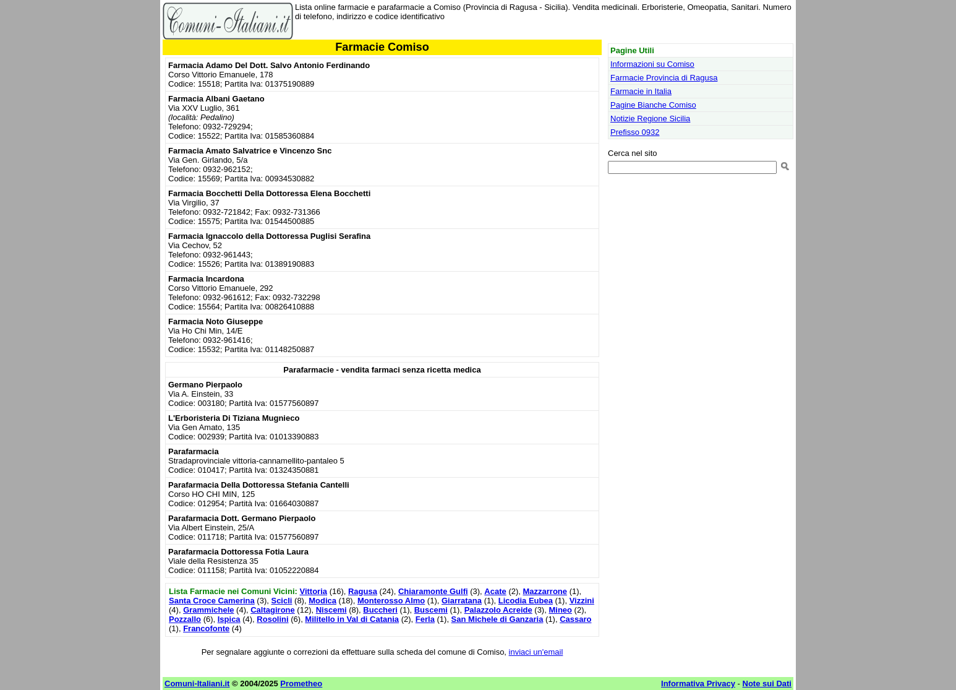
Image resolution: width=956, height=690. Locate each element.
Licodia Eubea (525, 600)
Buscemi (431, 610)
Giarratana (462, 600)
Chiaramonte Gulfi (433, 591)
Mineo (560, 610)
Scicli (281, 600)
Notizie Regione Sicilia (650, 118)
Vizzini (582, 600)
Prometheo (301, 683)
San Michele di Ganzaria (497, 619)
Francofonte (206, 628)
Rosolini (272, 619)
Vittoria (313, 591)
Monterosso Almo (391, 600)
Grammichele (208, 610)
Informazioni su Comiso (652, 64)
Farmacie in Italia (641, 91)
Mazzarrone (545, 591)
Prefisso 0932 (635, 132)
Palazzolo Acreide (498, 610)
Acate (495, 591)
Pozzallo (185, 619)
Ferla (425, 619)
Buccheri (380, 610)
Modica (322, 600)
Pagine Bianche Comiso (653, 105)
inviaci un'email (536, 652)
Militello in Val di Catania (352, 619)
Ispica (229, 619)
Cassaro (575, 619)
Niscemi (331, 610)
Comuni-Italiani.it (196, 683)
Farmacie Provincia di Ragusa (663, 77)
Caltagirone (272, 610)
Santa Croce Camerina (212, 600)
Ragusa (362, 591)
